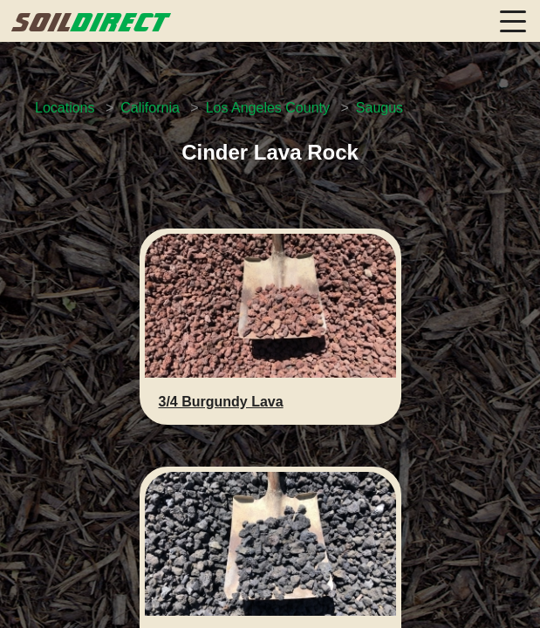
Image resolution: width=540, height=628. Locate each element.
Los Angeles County (268, 107)
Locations (65, 107)
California (150, 107)
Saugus (379, 107)
